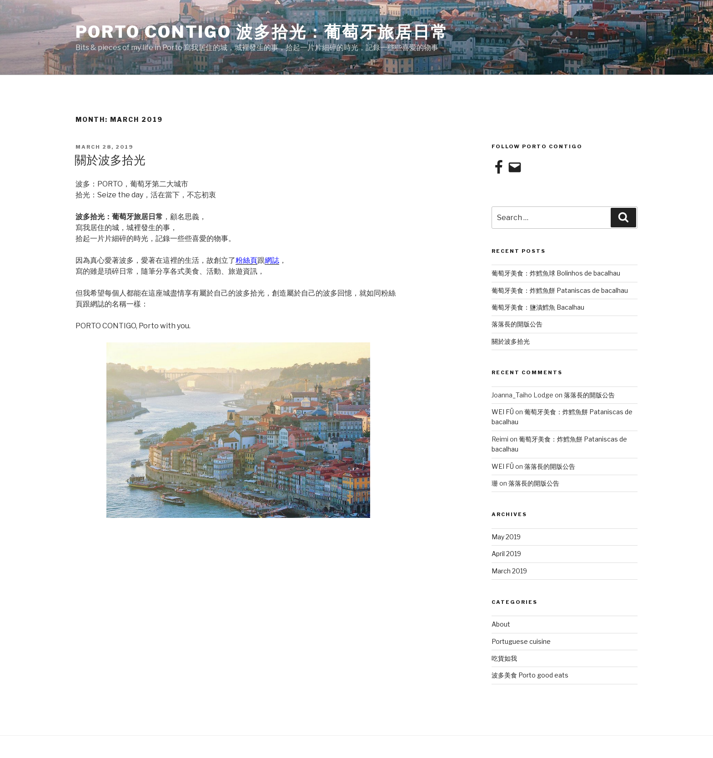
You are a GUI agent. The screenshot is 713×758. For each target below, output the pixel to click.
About (501, 624)
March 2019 (509, 571)
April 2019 (506, 553)
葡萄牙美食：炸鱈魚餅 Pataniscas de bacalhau (560, 290)
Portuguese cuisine (521, 641)
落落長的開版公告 (517, 324)
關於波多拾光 (110, 160)
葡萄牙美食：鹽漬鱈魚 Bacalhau (538, 307)
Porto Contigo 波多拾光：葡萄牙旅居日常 (261, 32)
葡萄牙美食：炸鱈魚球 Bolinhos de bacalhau (556, 273)
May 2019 (506, 537)
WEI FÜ (503, 412)
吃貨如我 (504, 658)
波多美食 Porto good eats (530, 675)
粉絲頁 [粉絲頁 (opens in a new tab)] (246, 260)
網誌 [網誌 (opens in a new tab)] (272, 260)
